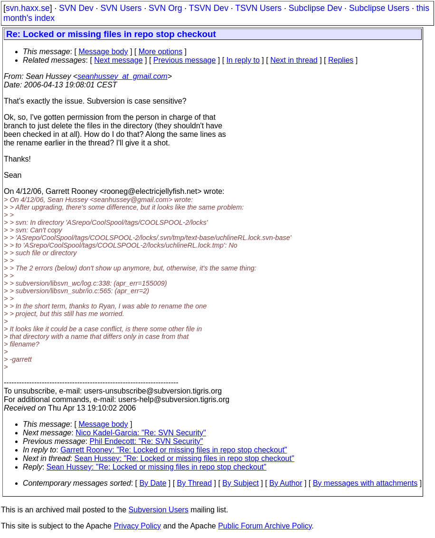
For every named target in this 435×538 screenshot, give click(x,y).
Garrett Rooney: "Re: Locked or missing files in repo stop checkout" (173, 450)
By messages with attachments (365, 483)
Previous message (184, 60)
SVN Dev (76, 8)
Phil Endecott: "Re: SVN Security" (146, 441)
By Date (152, 483)
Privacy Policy (137, 526)
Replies (340, 60)
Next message (118, 60)
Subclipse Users (379, 8)
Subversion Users (159, 510)
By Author (285, 483)
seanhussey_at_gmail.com (122, 76)
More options (161, 52)
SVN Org (165, 8)
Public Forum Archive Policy (265, 526)
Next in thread (294, 60)
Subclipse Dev (315, 8)
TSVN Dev (208, 8)
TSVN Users (258, 8)
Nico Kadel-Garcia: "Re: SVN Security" (141, 433)
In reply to (243, 60)
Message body (103, 52)
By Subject (240, 483)
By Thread (194, 483)
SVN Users (121, 8)
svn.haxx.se (28, 8)
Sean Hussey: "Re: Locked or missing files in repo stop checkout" (184, 458)
